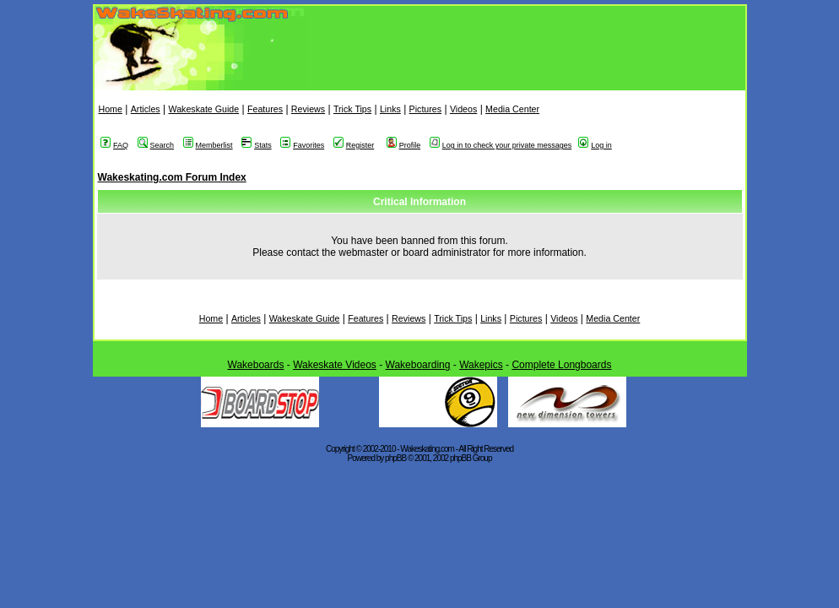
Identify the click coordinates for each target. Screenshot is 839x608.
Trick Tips (352, 109)
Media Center (512, 109)
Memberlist (208, 145)
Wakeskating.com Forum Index (172, 177)
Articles (145, 109)
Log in (595, 145)
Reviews (308, 109)
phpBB (395, 458)
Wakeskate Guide (203, 109)
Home (110, 109)
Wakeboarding (418, 365)
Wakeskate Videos (334, 365)
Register (354, 145)
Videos (463, 109)
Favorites (302, 145)
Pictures (425, 109)
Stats (256, 145)
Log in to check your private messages (501, 145)
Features (265, 109)
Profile (404, 145)
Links (390, 109)
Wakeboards (256, 365)
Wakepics (481, 365)
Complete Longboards (561, 365)
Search (156, 145)
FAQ (114, 145)
